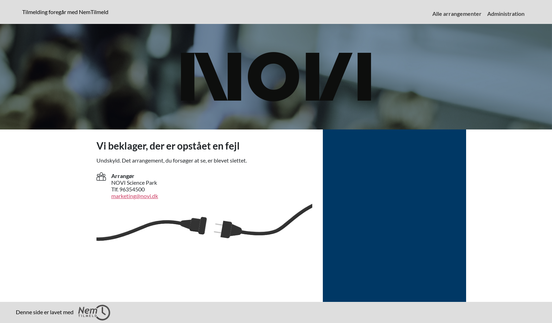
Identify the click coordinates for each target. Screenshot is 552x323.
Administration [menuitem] (506, 13)
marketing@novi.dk (134, 195)
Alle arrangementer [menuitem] (457, 13)
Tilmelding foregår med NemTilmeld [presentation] (65, 11)
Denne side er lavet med (63, 313)
